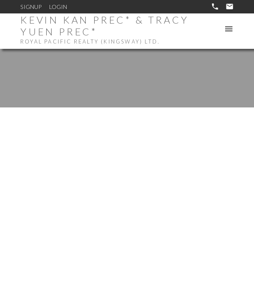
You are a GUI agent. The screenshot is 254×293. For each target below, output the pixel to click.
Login (58, 6)
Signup (30, 6)
